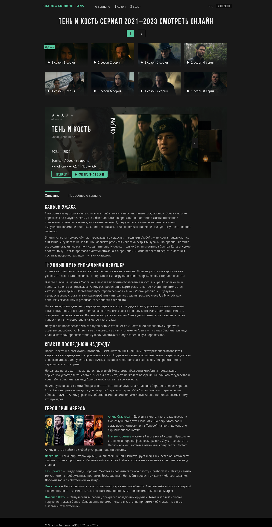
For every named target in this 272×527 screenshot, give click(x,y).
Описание (52, 195)
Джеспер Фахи (55, 497)
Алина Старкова (119, 416)
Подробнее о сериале (84, 195)
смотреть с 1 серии (90, 174)
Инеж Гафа (53, 486)
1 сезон (120, 6)
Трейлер (61, 174)
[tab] (52, 195)
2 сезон (135, 6)
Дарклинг (52, 456)
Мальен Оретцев (120, 436)
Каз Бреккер (54, 471)
